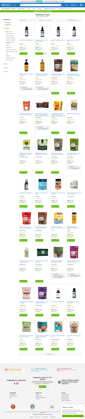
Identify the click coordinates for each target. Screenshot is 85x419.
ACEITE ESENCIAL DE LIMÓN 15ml (57, 301)
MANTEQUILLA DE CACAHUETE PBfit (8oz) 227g (58, 193)
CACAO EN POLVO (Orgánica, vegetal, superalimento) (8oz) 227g (58, 75)
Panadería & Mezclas (10, 57)
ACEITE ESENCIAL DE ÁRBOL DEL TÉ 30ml (58, 41)
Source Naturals (38, 264)
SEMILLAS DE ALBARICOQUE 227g (73, 113)
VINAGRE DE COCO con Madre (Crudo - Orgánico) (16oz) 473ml (26, 261)
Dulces (7, 45)
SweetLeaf (38, 196)
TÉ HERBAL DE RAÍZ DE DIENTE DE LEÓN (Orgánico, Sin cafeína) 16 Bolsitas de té (26, 154)
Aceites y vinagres (9, 35)
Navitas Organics (55, 77)
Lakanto (21, 117)
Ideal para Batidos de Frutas (12, 51)
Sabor (45, 53)
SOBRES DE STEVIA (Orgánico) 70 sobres (41, 193)
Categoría (6, 28)
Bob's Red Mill (22, 305)
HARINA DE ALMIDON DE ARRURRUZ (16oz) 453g (26, 302)
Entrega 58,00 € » (50, 8)
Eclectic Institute (70, 196)
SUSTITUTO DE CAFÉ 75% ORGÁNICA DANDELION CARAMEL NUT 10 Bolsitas (42, 336)
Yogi (53, 230)
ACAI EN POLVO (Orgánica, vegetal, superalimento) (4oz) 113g (41, 302)
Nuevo (34, 8)
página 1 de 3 (50, 354)
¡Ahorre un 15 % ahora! (8, 8)
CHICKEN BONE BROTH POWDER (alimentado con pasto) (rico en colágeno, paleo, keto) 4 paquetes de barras (58, 114)
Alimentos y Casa (8, 31)
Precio (5, 71)
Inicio (37, 16)
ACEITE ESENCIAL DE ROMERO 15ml (26, 192)
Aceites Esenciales (10, 33)
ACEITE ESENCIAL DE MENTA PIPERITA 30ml (72, 302)
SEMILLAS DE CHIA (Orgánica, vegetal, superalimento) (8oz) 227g (57, 154)
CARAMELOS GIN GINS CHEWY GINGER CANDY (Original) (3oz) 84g (73, 75)
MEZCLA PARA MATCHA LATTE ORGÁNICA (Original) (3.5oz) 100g (41, 154)
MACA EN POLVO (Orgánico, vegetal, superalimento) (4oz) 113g (73, 154)
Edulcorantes (8, 47)
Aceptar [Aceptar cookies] (72, 415)
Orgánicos (8, 55)
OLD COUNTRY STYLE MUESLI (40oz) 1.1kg (74, 336)
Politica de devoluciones (66, 400)
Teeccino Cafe (54, 264)
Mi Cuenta (37, 394)
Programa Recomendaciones (41, 397)
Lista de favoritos (39, 395)
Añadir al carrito (23, 53)
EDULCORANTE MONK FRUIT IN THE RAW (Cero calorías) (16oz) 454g (26, 114)
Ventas (40, 8)
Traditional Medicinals (55, 339)
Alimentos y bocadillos (10, 40)
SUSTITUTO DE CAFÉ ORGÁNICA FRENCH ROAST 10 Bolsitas (57, 261)
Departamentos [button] (21, 8)
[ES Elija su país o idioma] (14, 5)
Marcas (29, 8)
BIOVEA (21, 43)
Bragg (21, 77)
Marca (5, 64)
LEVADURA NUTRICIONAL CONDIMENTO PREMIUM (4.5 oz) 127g (73, 228)
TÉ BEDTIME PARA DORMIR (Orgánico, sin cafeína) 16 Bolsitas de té (58, 228)
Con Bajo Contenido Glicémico (10, 43)
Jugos (7, 53)
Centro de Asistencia (65, 394)
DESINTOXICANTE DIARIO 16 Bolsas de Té (58, 336)
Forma (5, 67)
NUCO (21, 339)
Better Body (54, 196)
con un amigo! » (65, 8)
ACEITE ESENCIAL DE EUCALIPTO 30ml (73, 41)
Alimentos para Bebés (10, 37)
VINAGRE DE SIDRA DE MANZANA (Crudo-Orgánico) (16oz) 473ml (41, 75)
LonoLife (53, 117)
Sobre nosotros (12, 394)
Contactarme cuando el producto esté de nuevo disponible (27, 89)
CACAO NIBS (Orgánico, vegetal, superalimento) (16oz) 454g (41, 227)
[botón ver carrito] (82, 5)
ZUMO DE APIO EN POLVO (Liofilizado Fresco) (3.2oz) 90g (74, 193)
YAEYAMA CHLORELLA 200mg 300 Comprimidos (41, 261)
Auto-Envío (38, 398)
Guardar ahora (42, 386)
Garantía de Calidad (13, 395)
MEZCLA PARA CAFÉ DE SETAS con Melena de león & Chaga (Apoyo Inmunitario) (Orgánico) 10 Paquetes (42, 114)
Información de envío (65, 398)
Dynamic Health (23, 264)
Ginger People (70, 77)
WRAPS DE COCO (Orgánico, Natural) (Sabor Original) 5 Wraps (26, 336)
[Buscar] (60, 5)
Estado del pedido (65, 395)
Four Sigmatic (38, 117)
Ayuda (66, 5)
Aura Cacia (22, 196)
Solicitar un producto (65, 397)
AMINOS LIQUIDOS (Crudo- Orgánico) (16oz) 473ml (26, 75)
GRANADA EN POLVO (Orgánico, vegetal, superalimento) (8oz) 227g (26, 227)
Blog (10, 397)
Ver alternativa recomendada (57, 275)
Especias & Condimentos (11, 49)
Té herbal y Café (9, 60)
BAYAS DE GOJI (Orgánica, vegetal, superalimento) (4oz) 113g (73, 261)
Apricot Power (70, 117)
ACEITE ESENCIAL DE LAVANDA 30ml (26, 40)
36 (79, 20)
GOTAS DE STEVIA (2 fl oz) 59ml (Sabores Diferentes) (41, 41)
